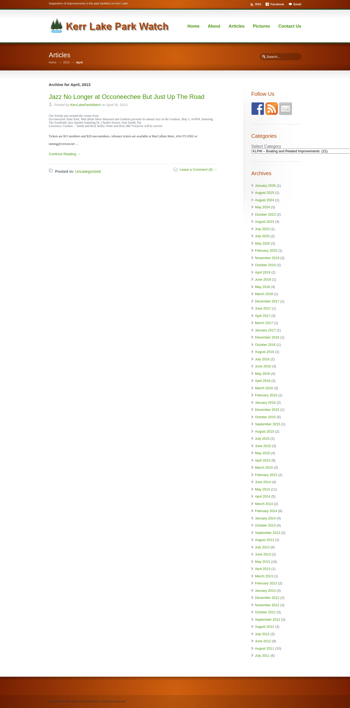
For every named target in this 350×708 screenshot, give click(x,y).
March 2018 (264, 294)
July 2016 (262, 359)
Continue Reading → (65, 154)
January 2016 (265, 402)
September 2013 (267, 533)
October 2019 (265, 265)
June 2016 (263, 366)
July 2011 (262, 656)
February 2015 (266, 475)
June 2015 (263, 446)
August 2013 (264, 540)
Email (297, 4)
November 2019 (267, 258)
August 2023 (264, 222)
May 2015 (262, 453)
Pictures (261, 26)
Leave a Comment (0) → (198, 169)
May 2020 (262, 243)
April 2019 (263, 272)
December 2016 (267, 337)
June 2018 (263, 279)
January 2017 (265, 330)
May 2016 (262, 374)
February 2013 (266, 583)
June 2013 (263, 554)
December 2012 (267, 598)
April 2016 (263, 381)
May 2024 (262, 207)
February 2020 (266, 250)
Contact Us (289, 26)
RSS (258, 4)
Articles (237, 26)
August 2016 (264, 352)
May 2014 (262, 489)
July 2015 (262, 439)
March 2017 (264, 323)
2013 (66, 62)
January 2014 (265, 518)
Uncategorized (88, 171)
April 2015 (263, 460)
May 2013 (262, 562)
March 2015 (264, 467)
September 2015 (267, 424)
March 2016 (264, 388)
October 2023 (265, 214)
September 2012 (267, 619)
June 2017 (263, 308)
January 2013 (265, 591)
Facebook (277, 4)
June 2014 (263, 482)
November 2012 (267, 605)
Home (193, 26)
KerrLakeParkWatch (85, 105)
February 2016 (266, 395)
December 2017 (267, 301)
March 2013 (264, 576)
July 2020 (262, 236)
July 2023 (262, 229)
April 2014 (263, 496)
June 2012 (263, 641)
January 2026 (265, 186)
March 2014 (264, 504)
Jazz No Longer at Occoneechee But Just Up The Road (127, 96)
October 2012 (265, 612)
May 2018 (262, 287)
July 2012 (262, 634)
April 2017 (263, 316)
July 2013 (262, 547)
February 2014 (266, 511)
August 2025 (264, 193)
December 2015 (267, 410)
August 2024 (264, 200)
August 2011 (264, 648)
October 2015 (265, 417)
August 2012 (264, 627)
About (214, 26)
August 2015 (264, 431)
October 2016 (265, 345)
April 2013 (263, 569)
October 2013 (265, 525)
